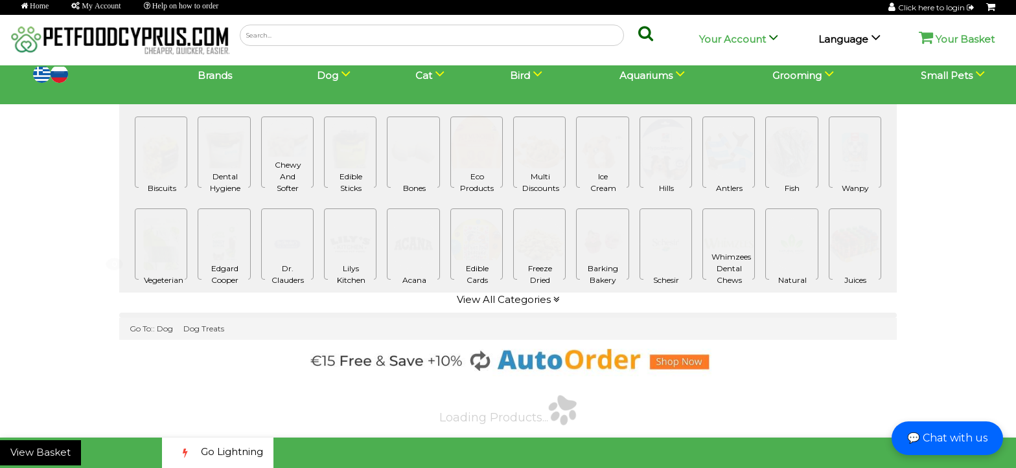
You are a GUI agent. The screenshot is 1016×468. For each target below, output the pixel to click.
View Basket (40, 452)
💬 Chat (947, 438)
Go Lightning (217, 453)
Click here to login (937, 7)
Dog (165, 328)
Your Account (732, 39)
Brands (215, 75)
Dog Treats (203, 328)
